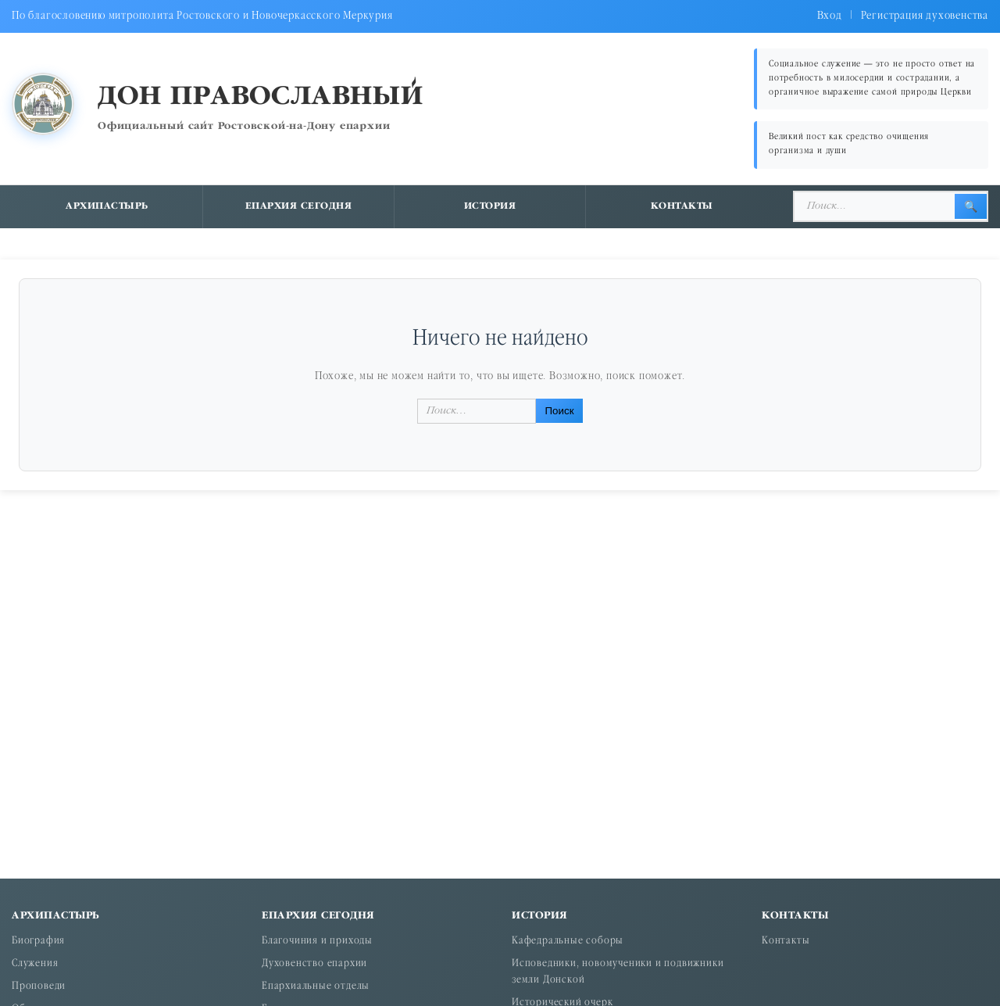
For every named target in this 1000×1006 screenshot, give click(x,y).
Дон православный (260, 97)
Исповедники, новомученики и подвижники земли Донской (617, 972)
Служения (35, 964)
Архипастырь (107, 206)
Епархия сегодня (298, 206)
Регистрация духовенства (924, 16)
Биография (38, 941)
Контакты (682, 206)
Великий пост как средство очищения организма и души (849, 144)
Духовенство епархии (314, 964)
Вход (829, 16)
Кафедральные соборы (567, 941)
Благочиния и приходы (317, 941)
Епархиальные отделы (316, 987)
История (490, 206)
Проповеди (39, 987)
